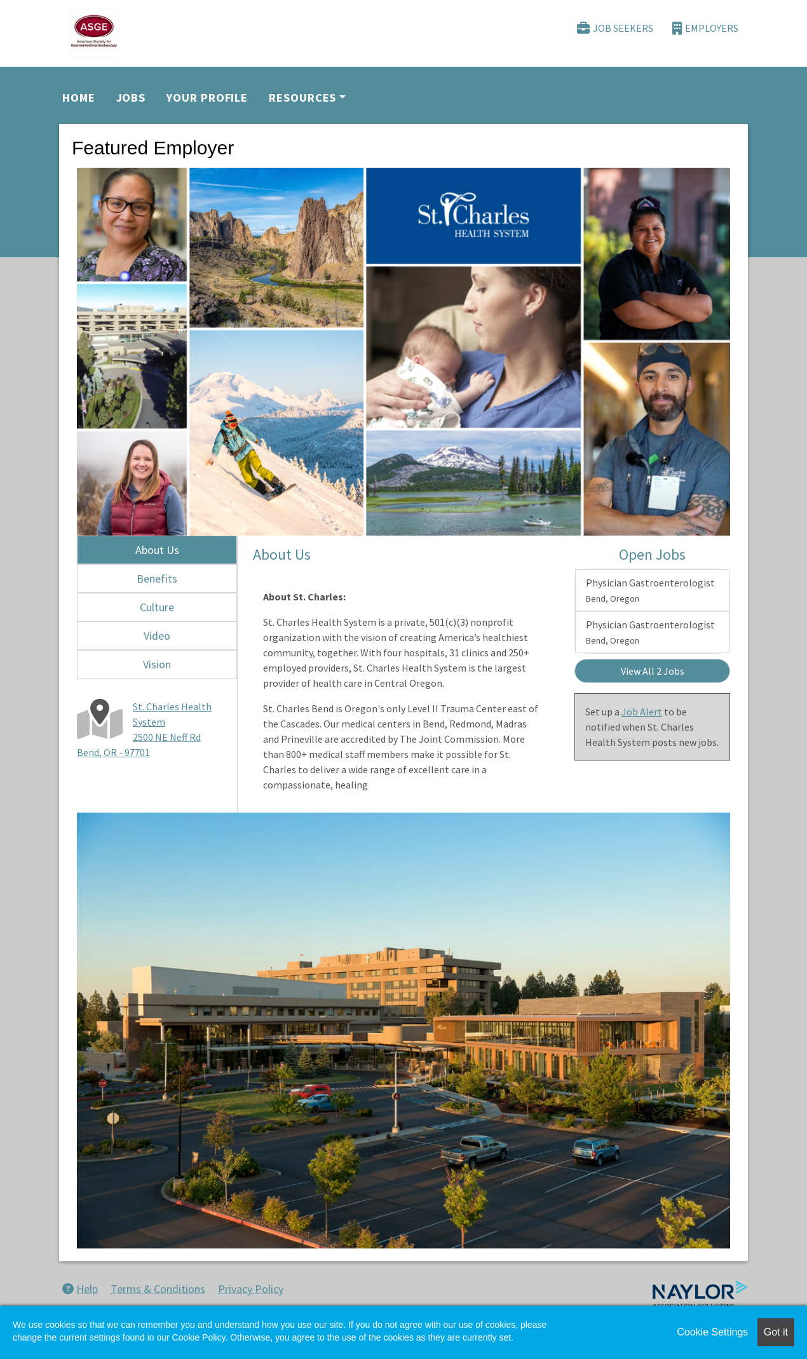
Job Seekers (615, 28)
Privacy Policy (250, 1288)
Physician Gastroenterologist (650, 590)
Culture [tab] (157, 607)
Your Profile (207, 97)
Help (80, 1288)
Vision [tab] (157, 664)
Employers (705, 28)
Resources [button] (302, 97)
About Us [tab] (157, 550)
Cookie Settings (712, 1332)
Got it (776, 1332)
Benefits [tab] (157, 578)
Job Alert (641, 711)
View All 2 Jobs (652, 671)
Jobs (131, 97)
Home (78, 97)
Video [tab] (157, 635)
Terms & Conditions (158, 1288)
